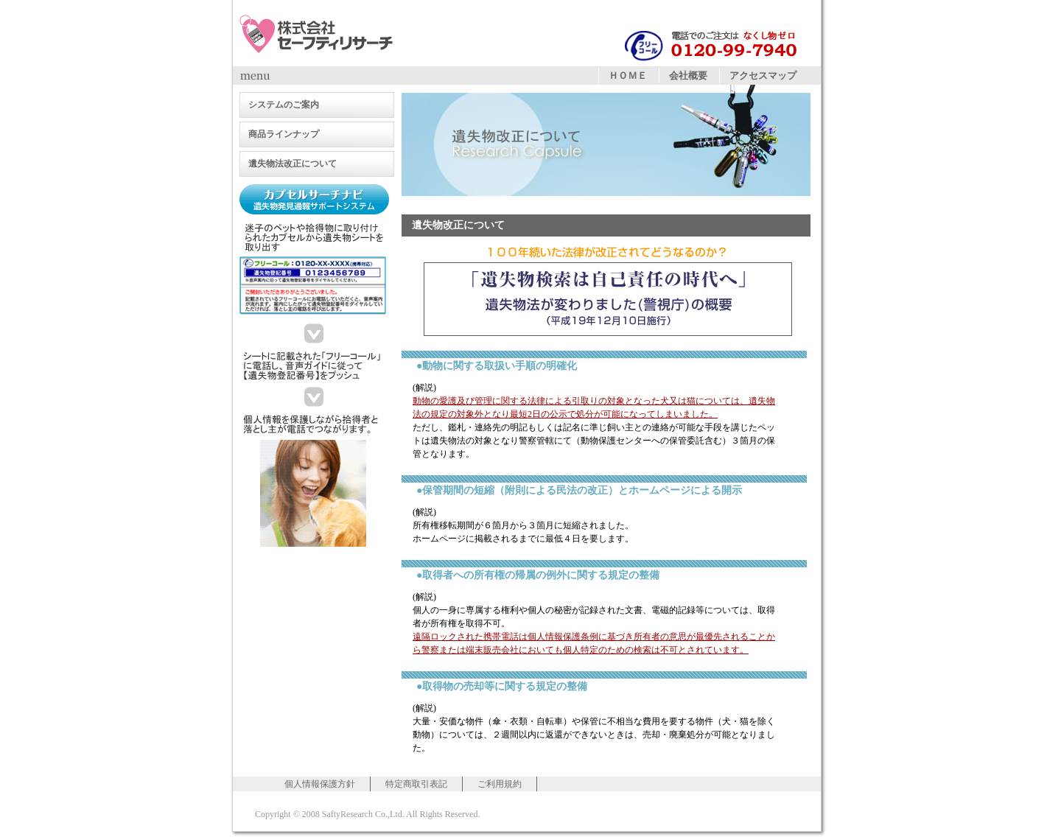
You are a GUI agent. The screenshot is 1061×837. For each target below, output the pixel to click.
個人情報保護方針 (319, 784)
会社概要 (688, 75)
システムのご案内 (283, 104)
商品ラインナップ (283, 134)
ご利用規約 (499, 784)
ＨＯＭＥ (628, 75)
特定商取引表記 (416, 784)
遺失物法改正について (292, 163)
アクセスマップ (762, 75)
